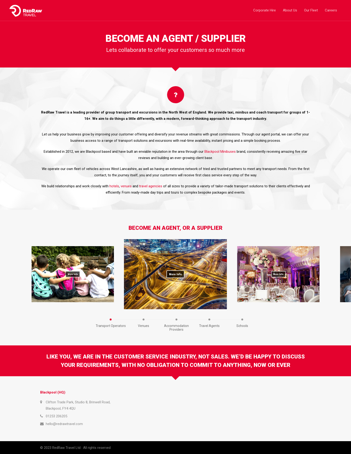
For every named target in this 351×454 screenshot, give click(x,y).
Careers (331, 10)
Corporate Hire (264, 10)
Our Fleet (311, 10)
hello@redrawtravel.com (64, 424)
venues (126, 186)
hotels (114, 186)
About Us (290, 10)
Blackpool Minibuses (220, 151)
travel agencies (150, 186)
